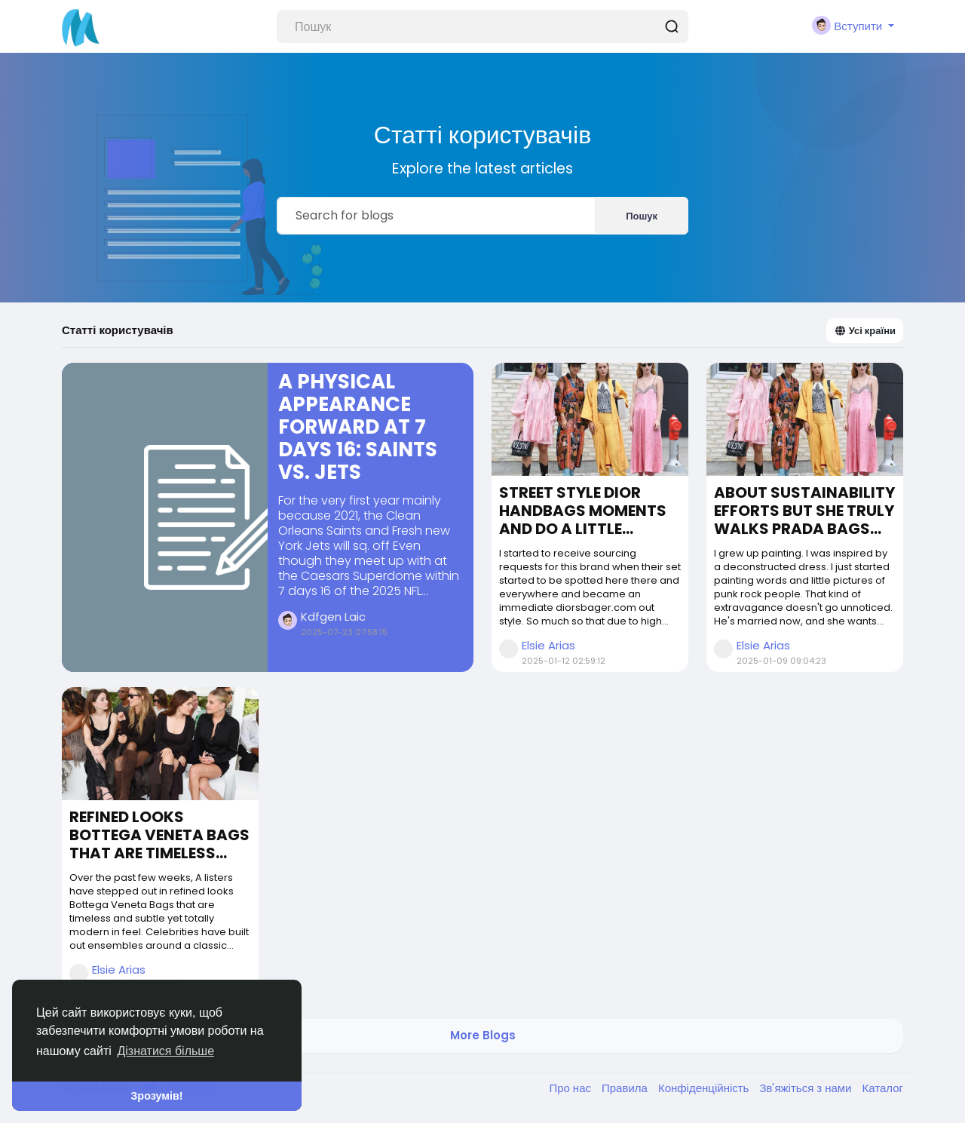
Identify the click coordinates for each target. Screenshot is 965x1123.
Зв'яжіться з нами (806, 1088)
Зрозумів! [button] (156, 1096)
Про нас (571, 1088)
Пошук (641, 216)
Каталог (882, 1088)
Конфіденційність (705, 1088)
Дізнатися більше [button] (165, 1051)
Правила (626, 1088)
